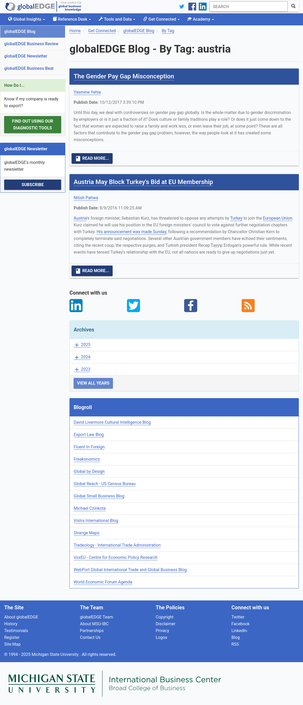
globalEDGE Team (96, 617)
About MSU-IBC (94, 623)
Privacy (162, 630)
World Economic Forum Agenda (103, 582)
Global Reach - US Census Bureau (105, 483)
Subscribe (32, 184)
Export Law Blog (89, 434)
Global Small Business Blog (99, 496)
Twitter (237, 617)
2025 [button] (82, 345)
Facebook (240, 623)
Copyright (164, 617)
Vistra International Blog (96, 520)
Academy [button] (201, 19)
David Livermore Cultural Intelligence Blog (112, 422)
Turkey (236, 218)
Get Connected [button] (161, 19)
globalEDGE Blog (20, 31)
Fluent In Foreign (89, 446)
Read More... (92, 159)
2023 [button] (82, 369)
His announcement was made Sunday (131, 231)
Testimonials (16, 630)
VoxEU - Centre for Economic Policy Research (116, 557)
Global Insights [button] (26, 19)
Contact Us (90, 637)
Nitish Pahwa (86, 197)
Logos (161, 637)
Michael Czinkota (90, 508)
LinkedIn (239, 630)
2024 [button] (82, 357)
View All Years (93, 383)
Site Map (12, 644)
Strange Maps (87, 532)
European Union (277, 218)
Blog (235, 637)
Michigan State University (56, 654)
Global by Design (89, 471)
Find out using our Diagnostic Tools (32, 124)
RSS (235, 644)
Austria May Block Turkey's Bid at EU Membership (143, 182)
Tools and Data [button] (117, 19)
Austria (80, 218)
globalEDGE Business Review (31, 43)
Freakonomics (87, 459)
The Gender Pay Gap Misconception (124, 76)
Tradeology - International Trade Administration (117, 545)
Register (12, 637)
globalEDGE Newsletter (25, 56)
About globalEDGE (21, 617)
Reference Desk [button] (72, 19)
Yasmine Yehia (87, 92)
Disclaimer (165, 623)
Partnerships (92, 630)
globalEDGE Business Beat (29, 68)
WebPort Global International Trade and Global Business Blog (130, 569)
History (11, 623)
